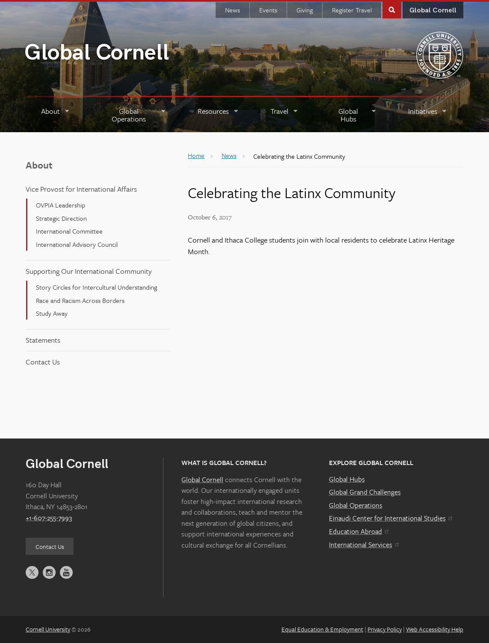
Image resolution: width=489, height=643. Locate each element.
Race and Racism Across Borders (80, 300)
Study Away (52, 313)
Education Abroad (358, 531)
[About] (56, 115)
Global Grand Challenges (365, 492)
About (39, 164)
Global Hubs (347, 479)
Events (268, 10)
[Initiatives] (428, 115)
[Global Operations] (134, 115)
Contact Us (43, 361)
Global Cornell (96, 52)
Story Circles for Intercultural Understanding (96, 287)
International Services (364, 544)
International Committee (69, 231)
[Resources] (218, 115)
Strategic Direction (61, 218)
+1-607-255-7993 (49, 518)
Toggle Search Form (391, 9)
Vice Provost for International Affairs (81, 189)
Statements (43, 340)
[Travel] (284, 115)
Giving (304, 10)
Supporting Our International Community (89, 271)
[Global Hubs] (353, 115)
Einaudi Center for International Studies (390, 518)
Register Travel (352, 10)
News (232, 10)
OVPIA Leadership (60, 205)
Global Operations (355, 505)
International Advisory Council (77, 244)
